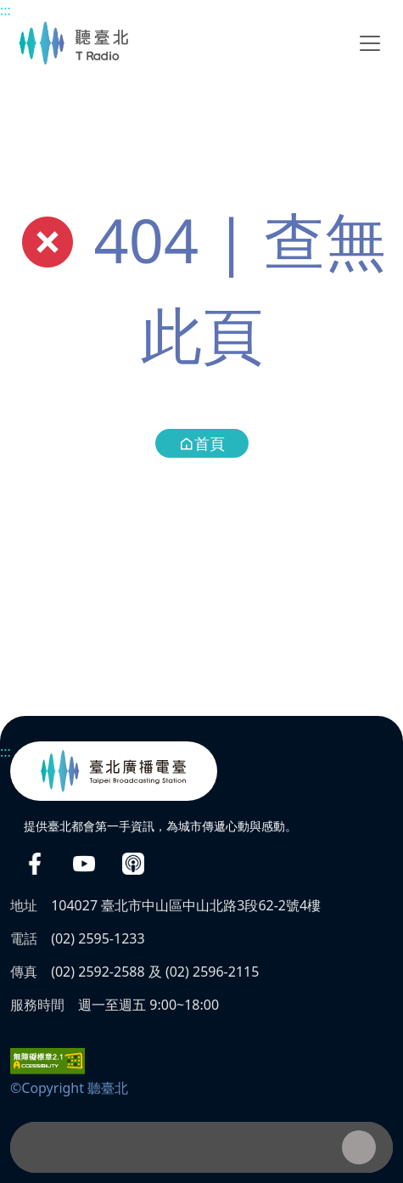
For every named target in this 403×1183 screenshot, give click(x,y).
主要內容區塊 (8, 8)
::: (5, 10)
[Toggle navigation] (370, 43)
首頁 (202, 443)
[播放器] (201, 1147)
